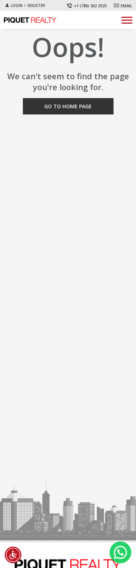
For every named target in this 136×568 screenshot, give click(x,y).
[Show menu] (127, 20)
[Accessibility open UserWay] (13, 555)
